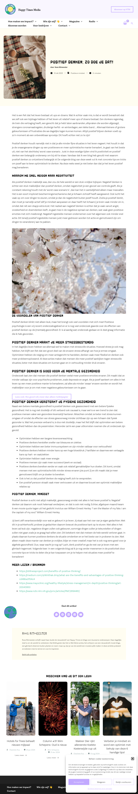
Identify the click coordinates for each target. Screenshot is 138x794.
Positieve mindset (78, 73)
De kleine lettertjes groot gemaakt (100, 788)
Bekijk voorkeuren (123, 782)
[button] (132, 758)
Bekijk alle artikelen (29, 655)
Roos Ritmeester (61, 67)
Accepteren (79, 782)
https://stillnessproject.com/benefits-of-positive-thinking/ (50, 571)
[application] (32, 21)
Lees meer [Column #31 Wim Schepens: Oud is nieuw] (53, 758)
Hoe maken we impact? (18, 786)
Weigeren (101, 782)
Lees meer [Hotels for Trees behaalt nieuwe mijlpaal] (21, 756)
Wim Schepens (53, 750)
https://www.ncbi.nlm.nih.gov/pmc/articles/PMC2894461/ (49, 591)
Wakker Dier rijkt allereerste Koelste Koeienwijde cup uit (85, 745)
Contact (9, 790)
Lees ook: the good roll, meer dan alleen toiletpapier (43, 396)
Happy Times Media (29, 9)
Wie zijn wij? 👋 (43, 786)
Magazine (61, 786)
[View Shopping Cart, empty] (125, 23)
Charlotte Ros (14, 750)
